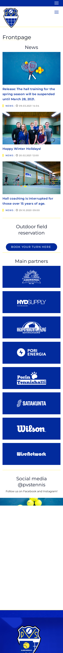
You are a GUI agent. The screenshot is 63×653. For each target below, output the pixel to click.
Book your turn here (31, 246)
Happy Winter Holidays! (22, 149)
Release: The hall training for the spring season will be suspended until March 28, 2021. (29, 94)
